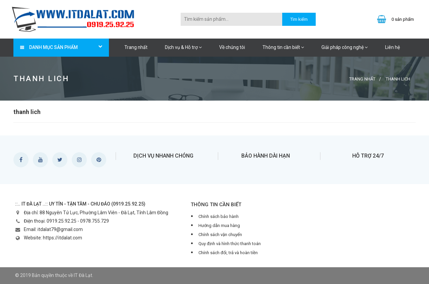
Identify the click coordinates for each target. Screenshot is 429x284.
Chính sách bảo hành (218, 216)
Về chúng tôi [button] (232, 47)
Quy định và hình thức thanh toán (229, 243)
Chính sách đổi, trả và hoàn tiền (228, 252)
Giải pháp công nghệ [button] (344, 47)
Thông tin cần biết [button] (283, 47)
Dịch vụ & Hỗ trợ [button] (183, 47)
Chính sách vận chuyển (220, 234)
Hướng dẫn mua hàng (219, 225)
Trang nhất (135, 47)
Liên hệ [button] (392, 47)
